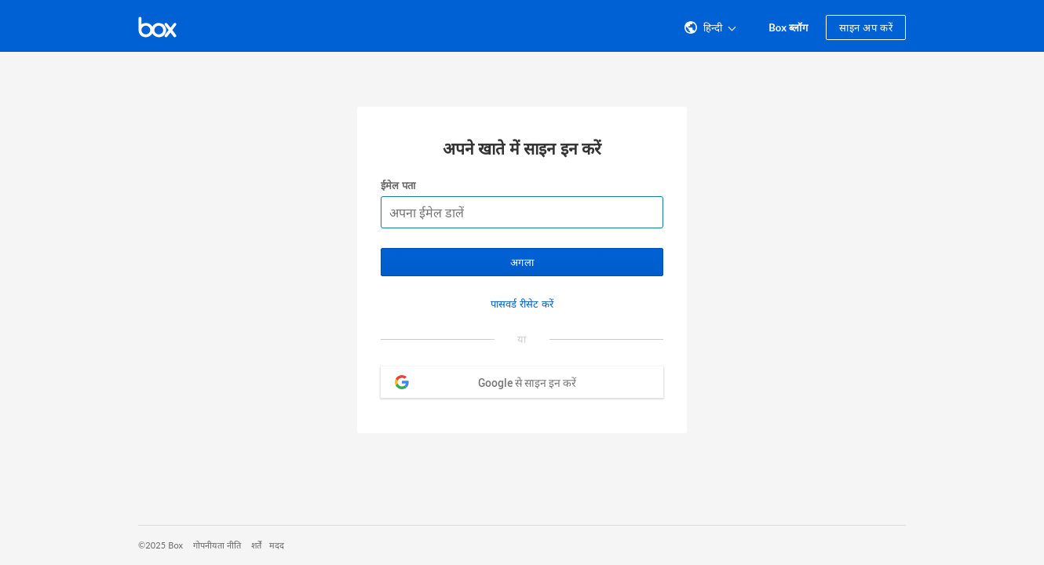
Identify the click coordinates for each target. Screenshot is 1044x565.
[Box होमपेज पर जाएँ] (157, 26)
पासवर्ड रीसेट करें (522, 303)
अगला (522, 262)
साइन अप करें (866, 27)
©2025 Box (160, 545)
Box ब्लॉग (788, 27)
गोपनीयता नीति (217, 545)
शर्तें (256, 545)
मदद (276, 545)
